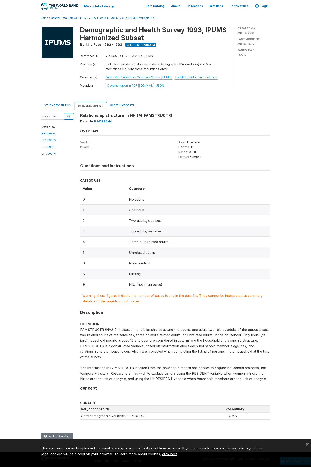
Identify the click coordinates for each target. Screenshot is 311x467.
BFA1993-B (48, 146)
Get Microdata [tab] (122, 104)
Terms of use (239, 5)
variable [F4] (147, 17)
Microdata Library (99, 6)
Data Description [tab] (90, 105)
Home (44, 17)
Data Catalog (155, 5)
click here (169, 454)
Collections (195, 5)
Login (262, 5)
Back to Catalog (57, 435)
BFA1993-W (49, 133)
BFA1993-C (49, 139)
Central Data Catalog (64, 17)
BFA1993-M (49, 153)
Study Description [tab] (57, 104)
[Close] (307, 444)
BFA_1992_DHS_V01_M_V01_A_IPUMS (113, 17)
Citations (216, 5)
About (175, 5)
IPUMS (84, 17)
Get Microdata (141, 44)
